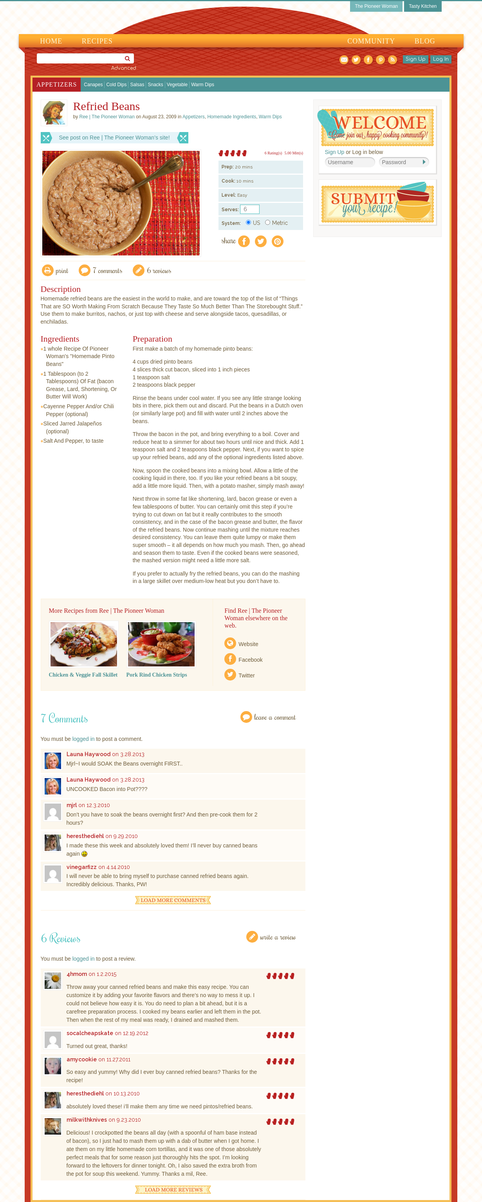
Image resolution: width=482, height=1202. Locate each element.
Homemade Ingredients (231, 116)
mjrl (72, 805)
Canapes (93, 84)
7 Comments (108, 270)
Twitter (246, 675)
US (253, 223)
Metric (276, 223)
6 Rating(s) (273, 153)
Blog (425, 41)
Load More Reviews (173, 1190)
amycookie (82, 1059)
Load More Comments (173, 900)
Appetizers (56, 84)
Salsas (137, 84)
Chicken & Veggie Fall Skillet (83, 675)
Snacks (155, 84)
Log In (441, 59)
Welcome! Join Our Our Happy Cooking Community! (375, 127)
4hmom (77, 974)
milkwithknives (87, 1120)
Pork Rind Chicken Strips (156, 675)
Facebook (250, 660)
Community (371, 41)
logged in (83, 739)
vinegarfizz (82, 867)
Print (62, 270)
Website (248, 644)
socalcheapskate (90, 1033)
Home (51, 41)
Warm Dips (202, 84)
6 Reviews (159, 270)
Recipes (97, 41)
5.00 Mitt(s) (293, 153)
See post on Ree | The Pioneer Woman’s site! (114, 137)
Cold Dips (116, 84)
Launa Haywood (88, 754)
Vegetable (177, 84)
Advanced (123, 68)
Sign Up (416, 59)
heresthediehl (85, 836)
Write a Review (278, 936)
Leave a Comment (275, 716)
